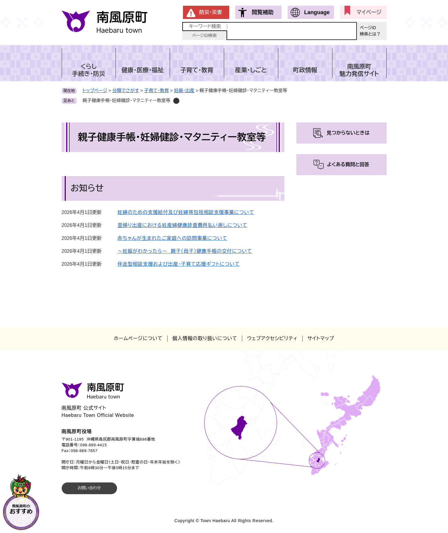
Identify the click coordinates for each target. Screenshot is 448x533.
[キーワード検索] (292, 31)
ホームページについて (138, 338)
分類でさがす (126, 90)
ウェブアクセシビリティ (272, 338)
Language (317, 12)
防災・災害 (210, 12)
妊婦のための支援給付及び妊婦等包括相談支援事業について (186, 212)
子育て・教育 (156, 90)
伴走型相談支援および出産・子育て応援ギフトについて (179, 264)
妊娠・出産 (184, 90)
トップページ (95, 90)
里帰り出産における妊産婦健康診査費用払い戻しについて (183, 225)
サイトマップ (320, 338)
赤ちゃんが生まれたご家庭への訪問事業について (172, 238)
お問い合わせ (89, 488)
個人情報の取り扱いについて (204, 338)
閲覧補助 (262, 12)
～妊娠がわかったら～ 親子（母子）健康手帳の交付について (185, 251)
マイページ (369, 12)
